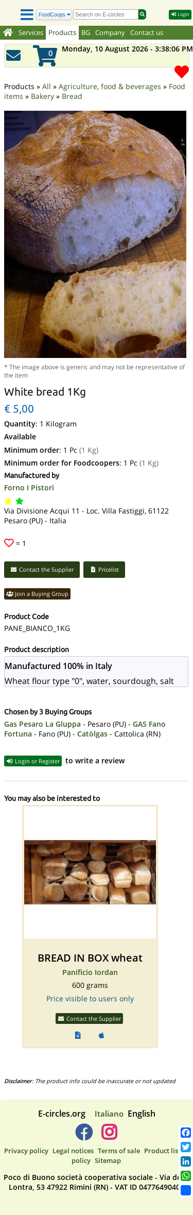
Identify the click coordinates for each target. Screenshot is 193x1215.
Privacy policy (26, 1136)
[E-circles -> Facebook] (83, 1122)
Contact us (146, 32)
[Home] (8, 33)
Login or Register (33, 747)
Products (62, 32)
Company (110, 32)
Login (180, 14)
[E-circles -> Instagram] (109, 1122)
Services (31, 32)
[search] (105, 14)
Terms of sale (119, 1136)
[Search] (54, 14)
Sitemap (108, 1146)
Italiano (109, 1099)
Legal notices (73, 1136)
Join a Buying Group (37, 580)
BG (85, 32)
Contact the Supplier (42, 555)
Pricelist (104, 555)
